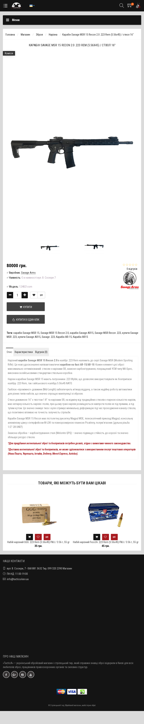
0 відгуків (132, 268)
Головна (10, 34)
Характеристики (23, 351)
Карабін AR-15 (64, 336)
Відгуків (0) (41, 351)
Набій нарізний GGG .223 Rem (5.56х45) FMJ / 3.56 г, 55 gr (45, 542)
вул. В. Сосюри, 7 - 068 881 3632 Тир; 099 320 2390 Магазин (39, 568)
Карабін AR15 (80, 336)
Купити (26, 307)
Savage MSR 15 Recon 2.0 (55, 332)
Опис (9, 351)
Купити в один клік (25, 319)
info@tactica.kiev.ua (18, 579)
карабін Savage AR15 (82, 332)
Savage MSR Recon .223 (108, 332)
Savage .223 (48, 336)
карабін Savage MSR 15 (26, 332)
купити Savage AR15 (29, 336)
